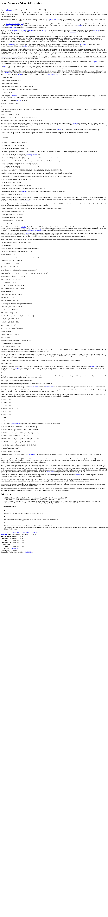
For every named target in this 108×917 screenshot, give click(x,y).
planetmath (9, 25)
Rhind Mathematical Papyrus (14, 24)
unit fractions (6, 57)
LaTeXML (29, 552)
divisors (81, 25)
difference (73, 32)
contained (44, 30)
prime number (15, 423)
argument (17, 368)
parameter (13, 95)
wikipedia (8, 10)
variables (78, 474)
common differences (53, 74)
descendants (50, 471)
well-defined (49, 387)
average (20, 74)
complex (27, 233)
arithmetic (15, 30)
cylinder (59, 129)
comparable (83, 44)
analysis (11, 44)
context (15, 57)
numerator (13, 27)
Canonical (4, 534)
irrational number (34, 387)
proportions (96, 30)
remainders (27, 201)
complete (6, 66)
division (23, 191)
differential (8, 72)
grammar (75, 123)
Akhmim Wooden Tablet (35, 230)
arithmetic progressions (27, 30)
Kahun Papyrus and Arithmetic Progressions (24, 532)
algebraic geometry (31, 154)
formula (18, 100)
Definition (15, 548)
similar (25, 46)
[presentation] (4, 138)
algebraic (95, 61)
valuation (23, 227)
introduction (93, 366)
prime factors (32, 454)
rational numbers (54, 19)
